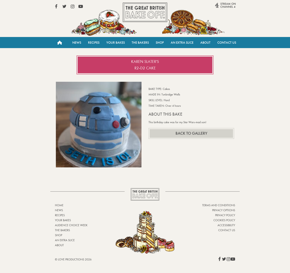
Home (59, 42)
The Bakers (140, 43)
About (205, 43)
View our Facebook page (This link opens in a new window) (56, 6)
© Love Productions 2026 (73, 259)
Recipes (94, 43)
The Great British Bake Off (145, 12)
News (76, 43)
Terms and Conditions (218, 205)
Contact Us (226, 43)
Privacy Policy (225, 215)
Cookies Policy (224, 220)
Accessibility (226, 225)
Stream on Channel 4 (218, 7)
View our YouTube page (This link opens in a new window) (80, 6)
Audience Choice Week (71, 225)
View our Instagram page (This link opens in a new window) (72, 6)
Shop (160, 43)
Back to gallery (191, 133)
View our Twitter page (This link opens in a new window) (64, 6)
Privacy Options (223, 210)
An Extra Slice (182, 43)
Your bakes (63, 220)
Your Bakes (115, 43)
